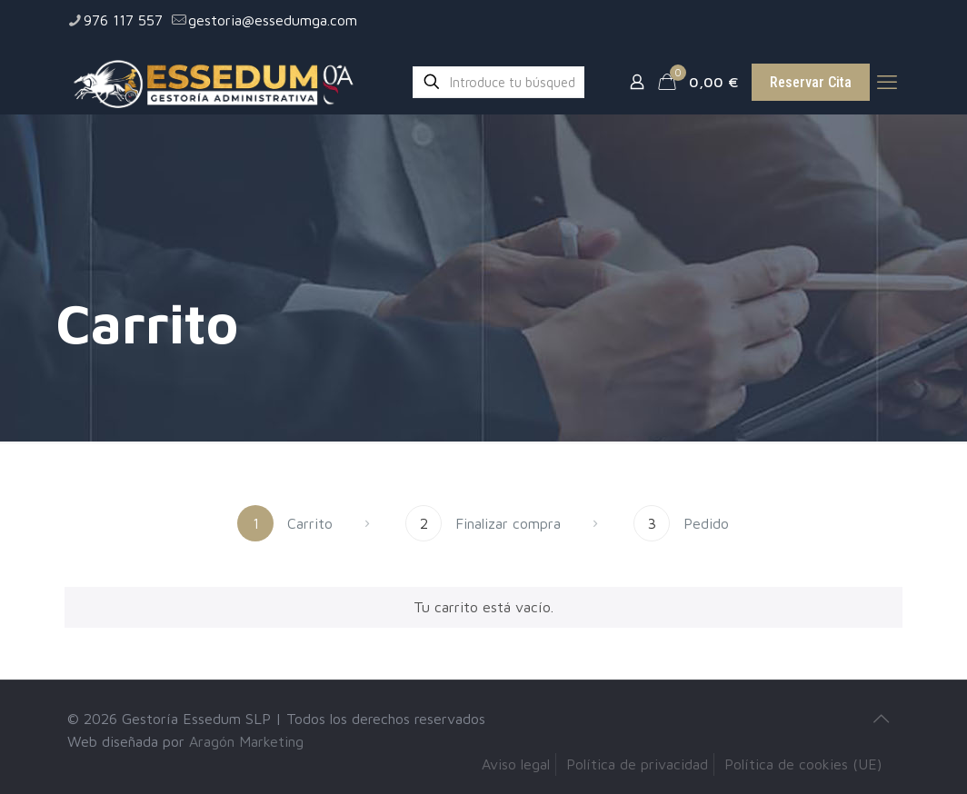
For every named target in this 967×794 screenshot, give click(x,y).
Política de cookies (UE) (803, 764)
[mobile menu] (887, 81)
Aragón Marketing (246, 741)
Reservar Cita (811, 82)
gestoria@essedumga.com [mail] (272, 20)
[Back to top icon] (881, 719)
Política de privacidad (637, 764)
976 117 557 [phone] (123, 20)
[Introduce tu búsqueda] (498, 82)
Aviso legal (516, 764)
